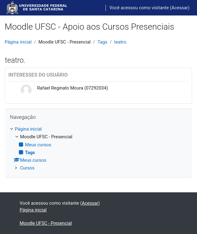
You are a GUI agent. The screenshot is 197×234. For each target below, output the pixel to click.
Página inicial (18, 42)
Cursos (27, 168)
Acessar (180, 7)
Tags (102, 42)
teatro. (120, 42)
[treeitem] (98, 148)
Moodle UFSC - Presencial (46, 223)
